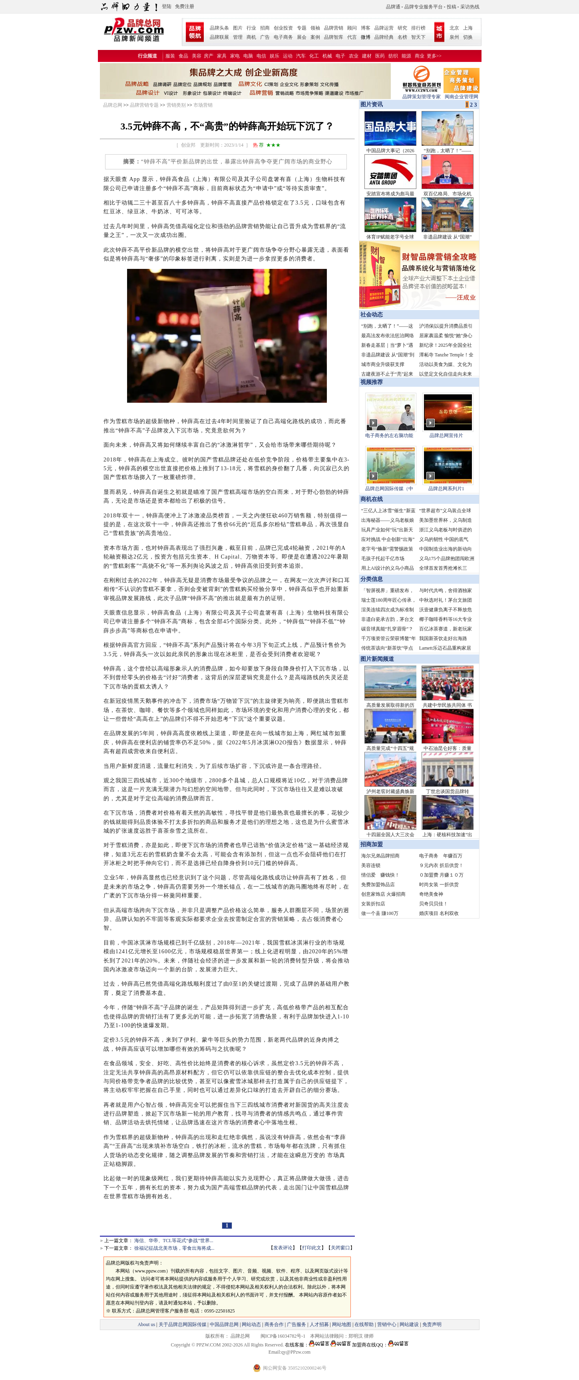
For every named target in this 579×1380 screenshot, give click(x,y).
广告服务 (296, 1324)
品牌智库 (333, 37)
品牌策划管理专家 (422, 94)
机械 (327, 56)
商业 (419, 56)
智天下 (418, 37)
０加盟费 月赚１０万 (441, 875)
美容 (196, 56)
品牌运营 (384, 28)
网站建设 (409, 1324)
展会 (301, 37)
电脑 (248, 56)
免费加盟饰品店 (378, 884)
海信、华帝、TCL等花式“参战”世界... (173, 1240)
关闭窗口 (340, 1248)
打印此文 (311, 1248)
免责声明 (431, 1324)
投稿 (451, 7)
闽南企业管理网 (462, 94)
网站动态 (251, 1324)
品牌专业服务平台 (423, 7)
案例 (315, 37)
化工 (314, 56)
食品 (183, 56)
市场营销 (203, 105)
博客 (365, 28)
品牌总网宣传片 (446, 435)
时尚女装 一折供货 (439, 884)
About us (146, 1324)
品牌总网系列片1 (446, 488)
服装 (170, 56)
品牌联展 (219, 37)
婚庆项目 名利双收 (439, 913)
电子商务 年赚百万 (440, 856)
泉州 (454, 37)
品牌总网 (112, 105)
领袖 (315, 28)
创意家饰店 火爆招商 (383, 894)
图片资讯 (371, 104)
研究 (402, 28)
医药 (380, 56)
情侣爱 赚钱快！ (380, 875)
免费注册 (184, 6)
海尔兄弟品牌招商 (380, 856)
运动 (287, 56)
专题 (301, 28)
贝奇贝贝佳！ (433, 904)
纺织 (393, 56)
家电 (235, 56)
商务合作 (274, 1324)
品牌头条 (219, 28)
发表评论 (282, 1248)
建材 (367, 56)
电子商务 (283, 37)
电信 (261, 56)
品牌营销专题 (144, 105)
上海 (468, 28)
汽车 (301, 56)
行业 (251, 28)
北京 (454, 28)
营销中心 (386, 1324)
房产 (208, 56)
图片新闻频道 (377, 659)
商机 (251, 37)
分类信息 (371, 579)
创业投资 (283, 28)
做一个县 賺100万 (379, 913)
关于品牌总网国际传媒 (183, 1324)
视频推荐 (371, 382)
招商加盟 (371, 844)
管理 (238, 37)
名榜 (402, 37)
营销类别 (176, 105)
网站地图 (341, 1324)
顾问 (352, 28)
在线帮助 (364, 1324)
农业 (353, 56)
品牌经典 (384, 37)
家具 (222, 56)
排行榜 (418, 28)
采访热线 (470, 7)
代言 (352, 37)
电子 (340, 56)
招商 (265, 28)
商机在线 (371, 499)
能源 (406, 56)
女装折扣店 (373, 904)
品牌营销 (333, 28)
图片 (238, 28)
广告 (265, 37)
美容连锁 (370, 865)
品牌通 (393, 7)
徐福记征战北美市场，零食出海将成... (174, 1248)
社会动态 (371, 315)
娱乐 (274, 56)
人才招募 (319, 1324)
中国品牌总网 (224, 1324)
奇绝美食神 (431, 894)
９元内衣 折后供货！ (441, 865)
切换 (468, 37)
